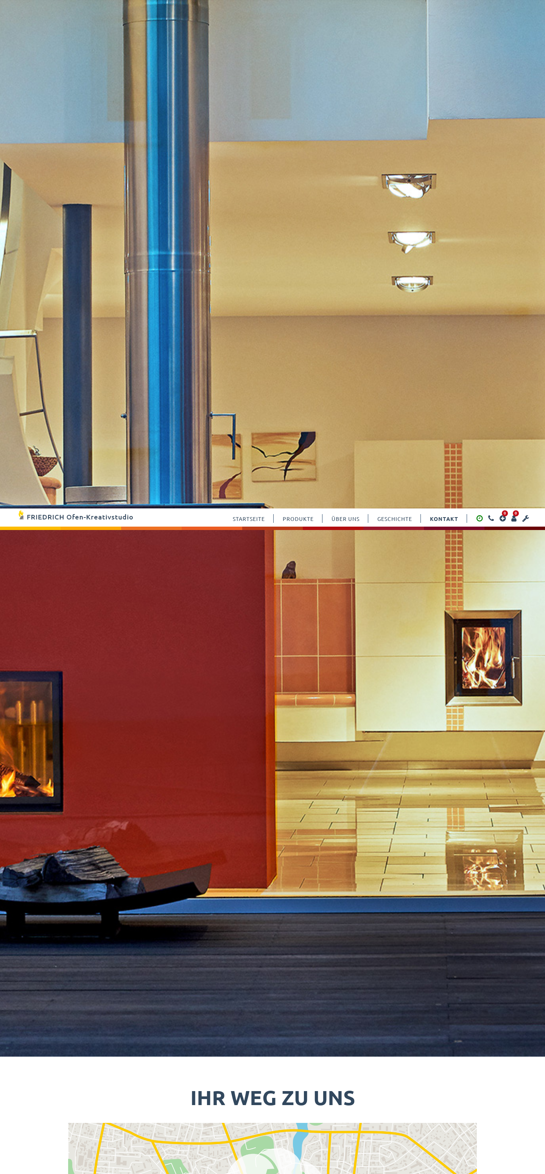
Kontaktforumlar (170, 1006)
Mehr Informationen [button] (205, 710)
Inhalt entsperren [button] (405, 681)
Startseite (249, 10)
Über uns (346, 10)
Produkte (298, 10)
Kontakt (444, 10)
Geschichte (394, 10)
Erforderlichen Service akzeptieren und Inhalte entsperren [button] (406, 709)
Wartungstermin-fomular (374, 1006)
